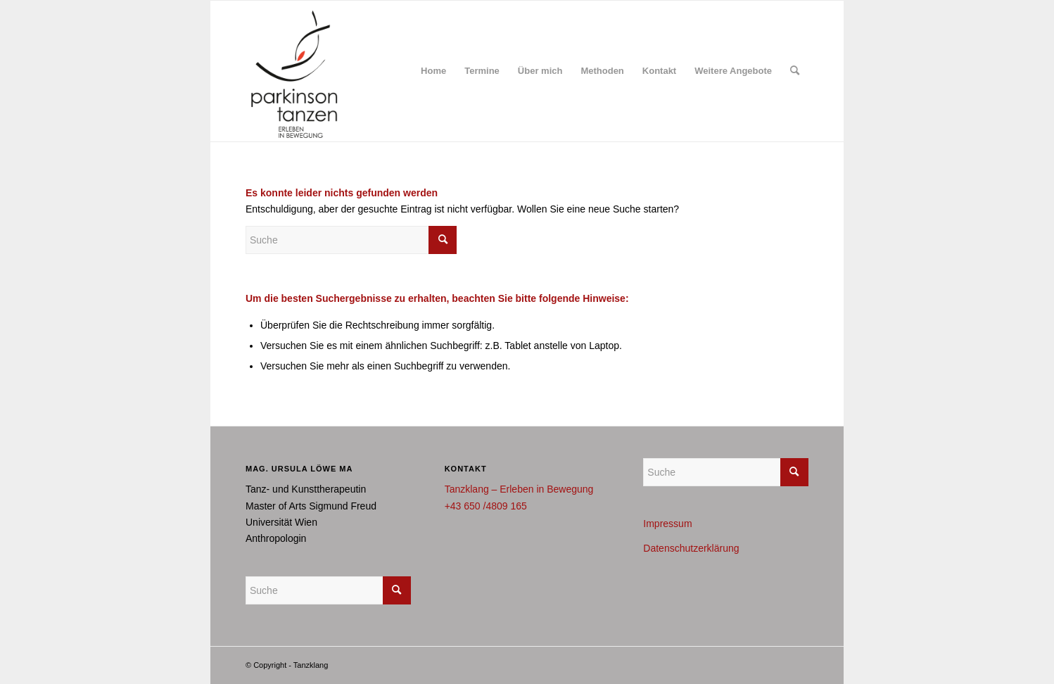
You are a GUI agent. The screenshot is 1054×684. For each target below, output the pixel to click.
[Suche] (794, 71)
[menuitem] (433, 71)
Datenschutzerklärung (691, 548)
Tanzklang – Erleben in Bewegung (519, 489)
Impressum (667, 523)
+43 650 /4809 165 (486, 506)
